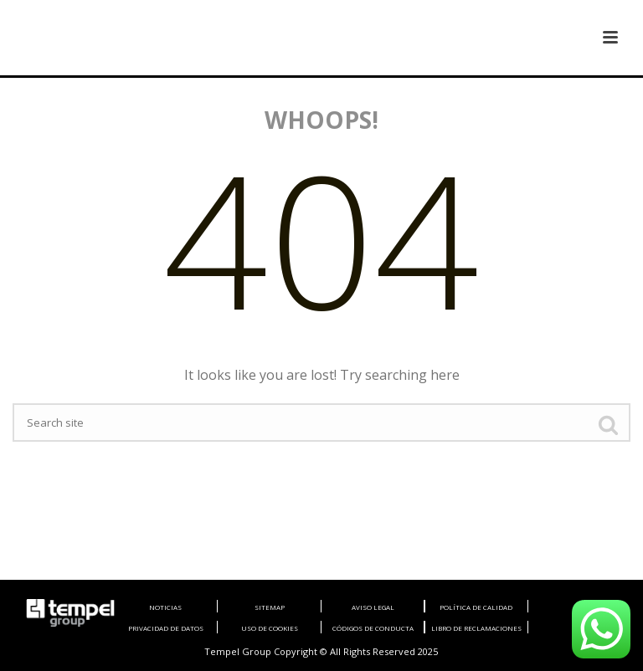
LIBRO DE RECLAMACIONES (476, 628)
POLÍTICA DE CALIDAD (476, 607)
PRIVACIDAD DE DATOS (165, 628)
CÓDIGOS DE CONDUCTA (373, 628)
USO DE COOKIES (269, 628)
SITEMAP (270, 607)
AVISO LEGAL (373, 607)
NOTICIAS (165, 607)
